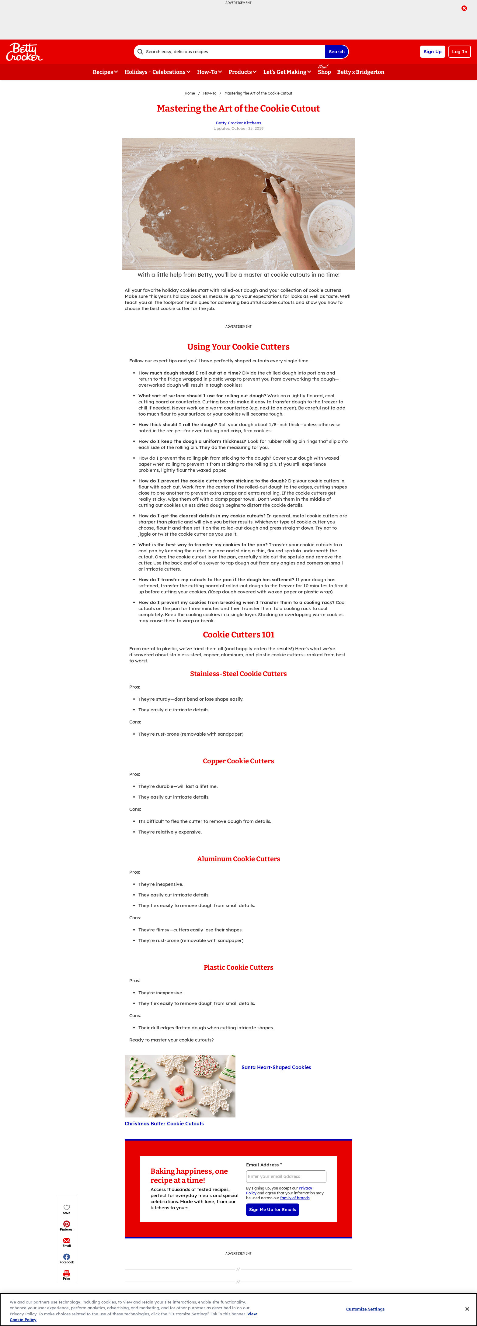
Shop (324, 72)
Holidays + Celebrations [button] (155, 72)
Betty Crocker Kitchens (238, 122)
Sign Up (433, 51)
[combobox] (229, 52)
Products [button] (240, 72)
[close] (464, 8)
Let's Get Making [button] (284, 72)
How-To (209, 93)
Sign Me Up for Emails (272, 1209)
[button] (67, 133)
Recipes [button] (103, 72)
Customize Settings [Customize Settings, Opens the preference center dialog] (365, 1309)
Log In (459, 51)
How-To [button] (207, 72)
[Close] (467, 1309)
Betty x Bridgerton (361, 72)
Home (190, 93)
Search (337, 51)
